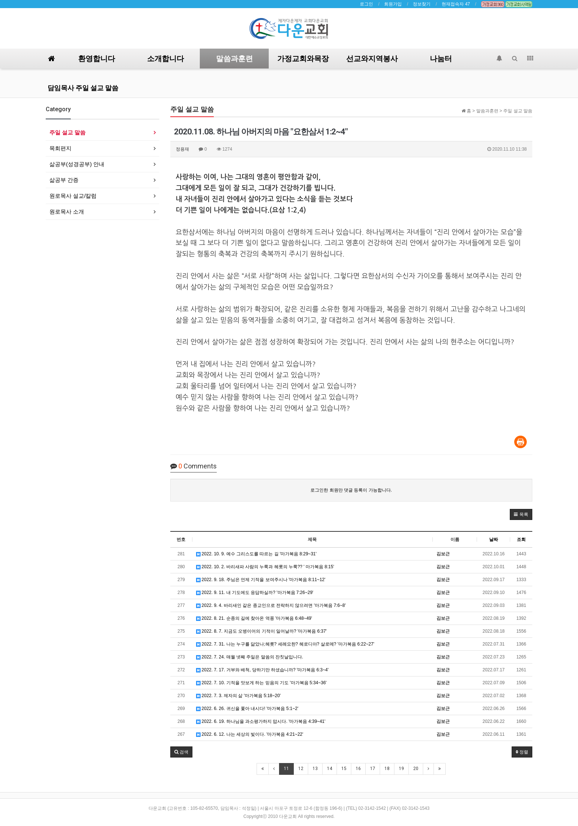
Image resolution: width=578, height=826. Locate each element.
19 (401, 768)
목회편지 (60, 148)
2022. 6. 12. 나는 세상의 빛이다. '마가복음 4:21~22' (249, 734)
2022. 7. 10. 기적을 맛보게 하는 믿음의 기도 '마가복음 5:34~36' (261, 682)
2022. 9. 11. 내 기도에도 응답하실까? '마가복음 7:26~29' (254, 592)
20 (415, 768)
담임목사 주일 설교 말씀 (83, 88)
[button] (521, 514)
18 (387, 768)
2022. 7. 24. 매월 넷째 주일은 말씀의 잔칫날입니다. (249, 657)
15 (344, 768)
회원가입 (393, 4)
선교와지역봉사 (372, 58)
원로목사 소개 (66, 211)
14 (329, 768)
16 (358, 768)
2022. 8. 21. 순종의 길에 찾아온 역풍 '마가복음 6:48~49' (254, 618)
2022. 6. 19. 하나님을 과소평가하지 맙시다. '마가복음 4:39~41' (260, 721)
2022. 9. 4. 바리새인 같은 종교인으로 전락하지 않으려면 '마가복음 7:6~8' (271, 605)
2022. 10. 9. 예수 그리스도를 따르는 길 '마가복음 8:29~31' (256, 553)
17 (372, 768)
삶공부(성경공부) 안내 (76, 164)
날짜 (493, 539)
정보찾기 (422, 4)
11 (286, 768)
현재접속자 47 (456, 4)
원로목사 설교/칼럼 (73, 196)
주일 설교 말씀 (67, 132)
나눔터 (441, 58)
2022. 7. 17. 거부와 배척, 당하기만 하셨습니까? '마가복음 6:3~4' (262, 669)
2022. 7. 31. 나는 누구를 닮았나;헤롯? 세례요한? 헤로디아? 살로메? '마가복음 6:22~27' (285, 644)
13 (315, 768)
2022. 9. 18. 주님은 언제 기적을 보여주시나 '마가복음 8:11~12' (260, 579)
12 (300, 768)
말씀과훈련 (234, 58)
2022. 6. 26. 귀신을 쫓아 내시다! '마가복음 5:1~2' (247, 708)
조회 (521, 539)
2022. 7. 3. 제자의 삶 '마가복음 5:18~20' (238, 695)
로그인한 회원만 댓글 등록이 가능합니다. (351, 490)
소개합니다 (165, 58)
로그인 (366, 4)
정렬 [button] (522, 752)
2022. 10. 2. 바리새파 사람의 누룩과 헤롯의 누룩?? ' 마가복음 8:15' (265, 566)
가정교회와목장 (303, 58)
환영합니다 (96, 58)
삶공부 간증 (64, 180)
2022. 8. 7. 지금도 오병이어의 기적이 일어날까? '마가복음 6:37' (261, 631)
